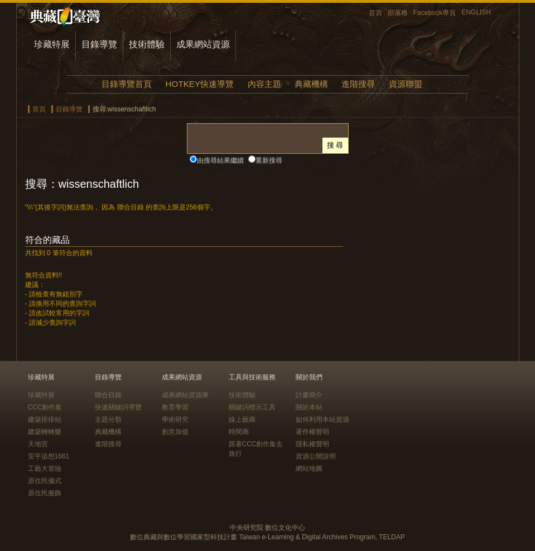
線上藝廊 (242, 419)
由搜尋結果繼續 (220, 160)
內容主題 (264, 84)
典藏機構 (311, 84)
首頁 (375, 13)
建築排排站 (44, 419)
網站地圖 (309, 468)
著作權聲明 (312, 432)
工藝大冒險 (44, 468)
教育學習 (175, 407)
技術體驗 (147, 44)
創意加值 (175, 432)
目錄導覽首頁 (127, 84)
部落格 (398, 13)
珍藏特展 (52, 44)
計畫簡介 (309, 395)
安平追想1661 (49, 456)
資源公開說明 (316, 456)
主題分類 (108, 419)
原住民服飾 (44, 493)
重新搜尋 (269, 160)
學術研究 (175, 419)
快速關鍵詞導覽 (118, 407)
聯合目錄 (108, 395)
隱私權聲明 (312, 444)
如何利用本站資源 (322, 419)
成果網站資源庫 (185, 395)
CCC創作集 (45, 407)
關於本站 (309, 407)
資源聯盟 (405, 84)
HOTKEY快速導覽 (200, 84)
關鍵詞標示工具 (252, 407)
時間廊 (239, 432)
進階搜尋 (358, 84)
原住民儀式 (44, 481)
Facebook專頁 (434, 13)
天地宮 (38, 444)
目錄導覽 (99, 44)
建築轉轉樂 (44, 432)
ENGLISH (476, 12)
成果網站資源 (203, 44)
